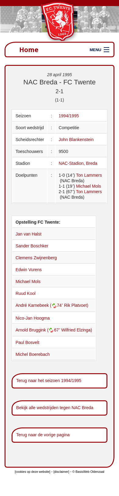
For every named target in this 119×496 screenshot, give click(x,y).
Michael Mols (88, 186)
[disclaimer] (61, 471)
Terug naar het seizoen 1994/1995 (48, 380)
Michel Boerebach (33, 354)
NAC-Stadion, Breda (78, 163)
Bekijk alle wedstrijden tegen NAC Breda (54, 407)
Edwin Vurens (29, 269)
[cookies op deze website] (32, 471)
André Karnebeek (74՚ (40, 305)
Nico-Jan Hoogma (33, 318)
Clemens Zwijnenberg (36, 257)
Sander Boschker (32, 245)
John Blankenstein (76, 139)
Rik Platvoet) (76, 305)
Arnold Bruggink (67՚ (38, 330)
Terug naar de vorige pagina (43, 434)
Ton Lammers (89, 175)
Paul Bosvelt (27, 342)
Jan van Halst (28, 234)
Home (28, 49)
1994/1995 (69, 115)
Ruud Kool (25, 293)
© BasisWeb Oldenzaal (88, 471)
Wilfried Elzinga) (76, 330)
